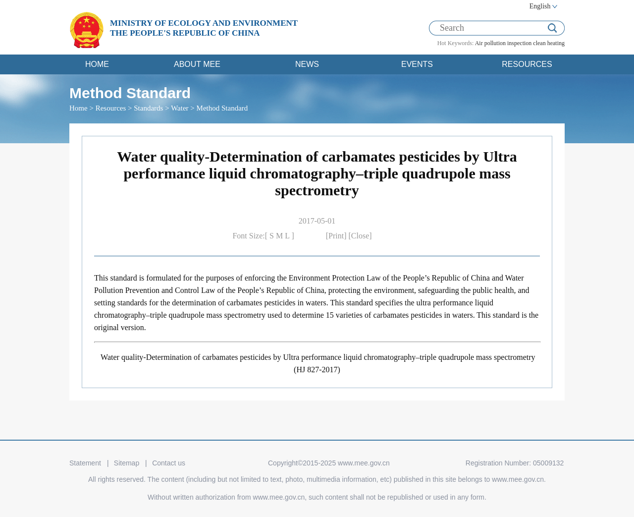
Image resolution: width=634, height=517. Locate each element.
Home (78, 108)
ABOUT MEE (197, 64)
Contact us (168, 463)
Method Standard (222, 108)
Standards (148, 108)
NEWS (307, 64)
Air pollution (490, 43)
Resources (111, 108)
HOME (97, 64)
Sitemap (126, 463)
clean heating (549, 43)
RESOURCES (527, 64)
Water (179, 108)
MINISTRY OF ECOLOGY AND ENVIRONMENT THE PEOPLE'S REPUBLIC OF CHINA (204, 28)
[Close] (360, 235)
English (540, 6)
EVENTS (417, 64)
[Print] (337, 235)
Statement (85, 463)
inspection (519, 43)
